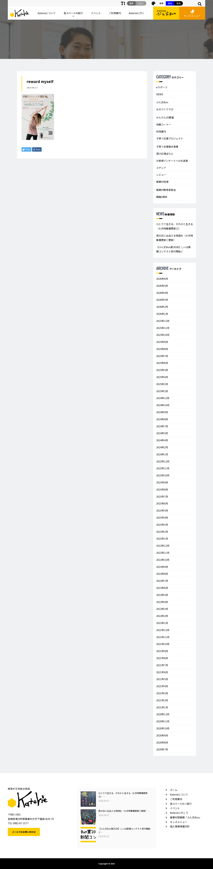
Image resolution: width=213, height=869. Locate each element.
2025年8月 (162, 349)
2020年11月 (162, 721)
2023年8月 (162, 489)
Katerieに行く (136, 13)
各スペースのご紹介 (181, 803)
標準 (161, 3)
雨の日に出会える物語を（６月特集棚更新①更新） (174, 238)
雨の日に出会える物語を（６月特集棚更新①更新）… (124, 810)
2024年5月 (162, 433)
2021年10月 (162, 644)
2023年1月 (162, 538)
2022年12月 (162, 545)
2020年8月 (162, 742)
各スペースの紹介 (73, 13)
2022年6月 (162, 588)
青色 (170, 3)
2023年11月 (162, 468)
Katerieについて (47, 13)
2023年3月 (162, 524)
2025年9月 (162, 342)
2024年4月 (162, 440)
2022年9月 (162, 567)
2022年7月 (162, 581)
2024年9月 (162, 412)
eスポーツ (161, 87)
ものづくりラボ (164, 109)
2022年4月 (162, 602)
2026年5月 (162, 286)
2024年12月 (162, 398)
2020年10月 (162, 728)
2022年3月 (162, 609)
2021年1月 (162, 707)
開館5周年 (161, 197)
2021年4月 (162, 686)
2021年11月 (162, 637)
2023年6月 (162, 503)
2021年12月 (162, 630)
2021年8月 (162, 658)
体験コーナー (163, 124)
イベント (96, 13)
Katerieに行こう (179, 813)
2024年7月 (162, 426)
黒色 (178, 3)
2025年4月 (162, 377)
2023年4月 (162, 517)
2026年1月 (162, 314)
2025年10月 (162, 335)
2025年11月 (162, 328)
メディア (161, 168)
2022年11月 (162, 552)
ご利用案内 (115, 13)
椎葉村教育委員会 (166, 190)
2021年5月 (162, 679)
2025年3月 (162, 384)
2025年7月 (162, 356)
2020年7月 (162, 749)
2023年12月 (162, 461)
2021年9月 (162, 651)
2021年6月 (162, 672)
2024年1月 (162, 454)
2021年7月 (162, 665)
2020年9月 (162, 735)
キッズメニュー (192, 13)
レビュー (161, 174)
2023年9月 (162, 482)
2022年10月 (162, 560)
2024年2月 (162, 447)
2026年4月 (162, 293)
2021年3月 (162, 693)
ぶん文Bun (162, 102)
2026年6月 (162, 278)
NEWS (159, 94)
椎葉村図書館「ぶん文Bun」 (186, 817)
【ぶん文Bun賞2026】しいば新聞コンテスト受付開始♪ (173, 249)
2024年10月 (162, 405)
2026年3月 (162, 299)
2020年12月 (162, 714)
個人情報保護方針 (180, 826)
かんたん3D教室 (165, 117)
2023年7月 (162, 496)
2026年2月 (162, 307)
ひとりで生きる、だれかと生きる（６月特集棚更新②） (174, 226)
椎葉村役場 (162, 181)
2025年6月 (162, 363)
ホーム (173, 790)
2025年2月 (162, 391)
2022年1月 (162, 623)
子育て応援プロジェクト (169, 138)
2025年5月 (162, 370)
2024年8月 (162, 419)
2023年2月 (162, 531)
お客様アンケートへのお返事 (172, 160)
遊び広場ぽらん (164, 153)
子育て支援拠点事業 (167, 146)
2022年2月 (162, 616)
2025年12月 (162, 321)
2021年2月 (162, 700)
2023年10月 (162, 475)
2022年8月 (162, 573)
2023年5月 (162, 510)
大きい (141, 3)
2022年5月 (162, 595)
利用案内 (161, 131)
